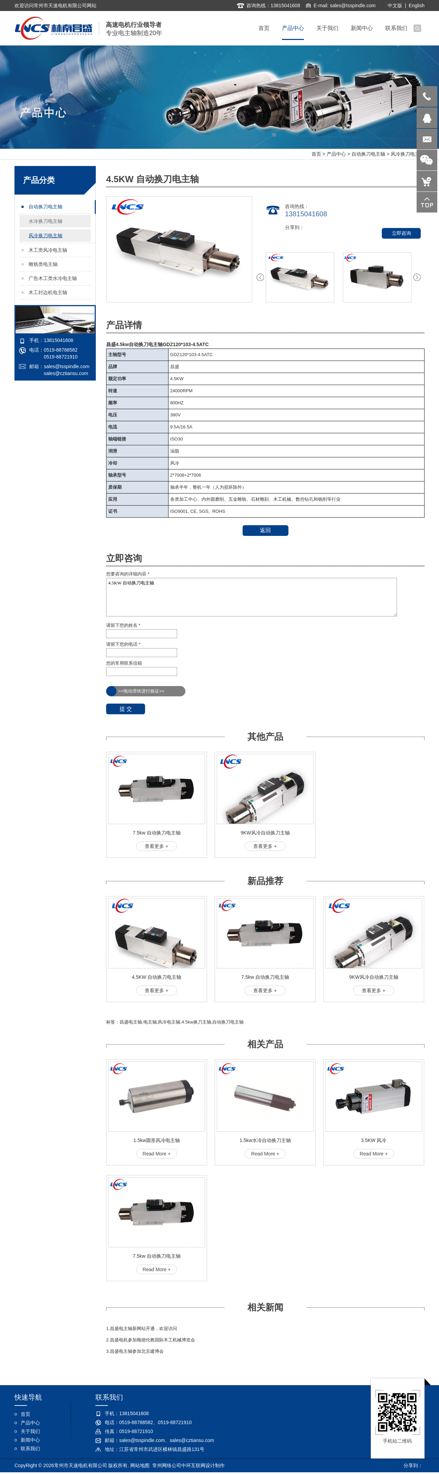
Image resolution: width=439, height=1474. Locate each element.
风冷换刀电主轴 (408, 154)
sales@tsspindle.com (353, 5)
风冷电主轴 (169, 1022)
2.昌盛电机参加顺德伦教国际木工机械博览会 (150, 1339)
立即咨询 (401, 233)
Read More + (157, 1153)
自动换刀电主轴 (368, 154)
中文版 (395, 5)
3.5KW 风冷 (374, 1140)
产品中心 (336, 154)
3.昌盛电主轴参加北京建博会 (135, 1351)
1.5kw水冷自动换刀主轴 (265, 1140)
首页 (316, 154)
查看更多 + (156, 846)
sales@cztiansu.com (66, 373)
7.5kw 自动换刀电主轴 (156, 832)
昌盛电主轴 (131, 1022)
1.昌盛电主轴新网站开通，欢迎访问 (141, 1328)
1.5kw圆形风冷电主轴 (156, 1140)
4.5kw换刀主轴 (196, 1022)
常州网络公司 (166, 1466)
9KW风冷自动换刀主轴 (265, 832)
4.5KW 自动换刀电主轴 (251, 597)
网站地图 (140, 1466)
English (417, 5)
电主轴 (150, 1022)
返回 (265, 530)
